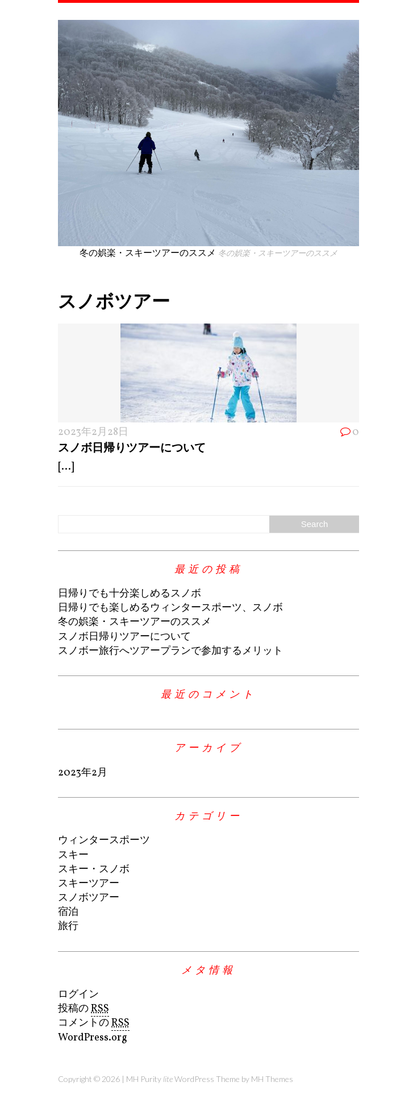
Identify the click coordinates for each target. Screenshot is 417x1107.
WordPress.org (92, 1038)
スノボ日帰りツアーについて (132, 447)
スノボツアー (88, 898)
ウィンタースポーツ (104, 841)
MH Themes (272, 1079)
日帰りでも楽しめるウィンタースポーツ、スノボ (170, 608)
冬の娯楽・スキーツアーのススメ (134, 622)
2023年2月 (82, 773)
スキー (73, 855)
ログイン (78, 995)
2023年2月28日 (93, 432)
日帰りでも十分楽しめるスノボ (129, 594)
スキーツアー (88, 884)
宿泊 (68, 912)
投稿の (83, 1009)
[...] (66, 467)
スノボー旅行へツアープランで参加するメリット (170, 651)
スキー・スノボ (94, 870)
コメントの (94, 1023)
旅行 (68, 926)
